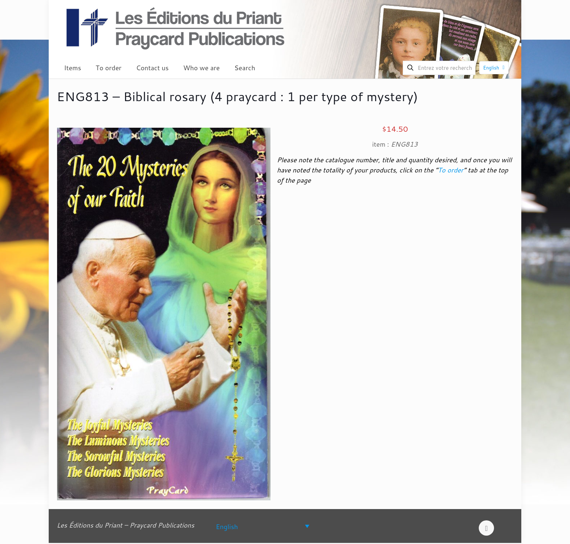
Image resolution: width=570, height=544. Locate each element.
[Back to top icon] (486, 528)
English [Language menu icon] (494, 67)
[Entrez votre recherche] (439, 68)
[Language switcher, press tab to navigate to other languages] (262, 526)
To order (450, 170)
